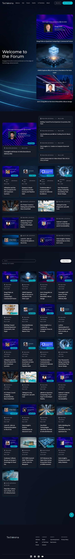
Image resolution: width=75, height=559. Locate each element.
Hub (23, 3)
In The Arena (41, 3)
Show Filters (66, 261)
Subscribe (58, 3)
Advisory (18, 3)
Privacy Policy (64, 539)
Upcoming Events (54, 539)
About (48, 3)
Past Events (53, 542)
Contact (44, 545)
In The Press (45, 542)
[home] (7, 3)
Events (34, 3)
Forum (28, 3)
